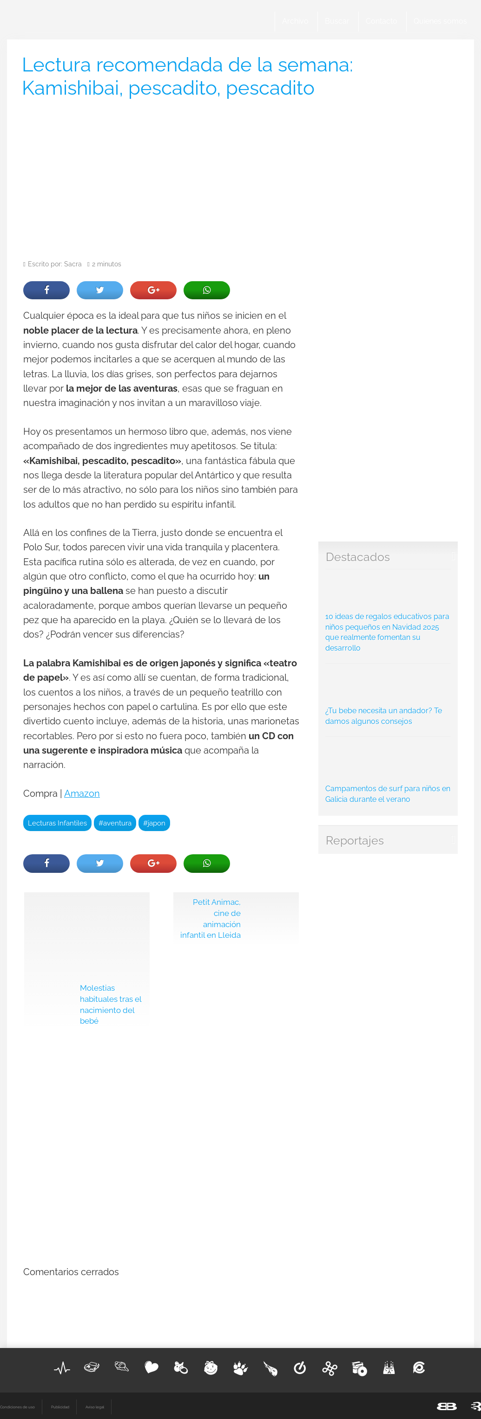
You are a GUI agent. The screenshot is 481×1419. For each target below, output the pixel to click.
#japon (154, 823)
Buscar (337, 21)
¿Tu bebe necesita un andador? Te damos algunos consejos (388, 697)
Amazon (82, 793)
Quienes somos (440, 21)
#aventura (115, 823)
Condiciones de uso (17, 1407)
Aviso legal (95, 1407)
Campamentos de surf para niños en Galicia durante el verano (388, 773)
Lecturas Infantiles (57, 823)
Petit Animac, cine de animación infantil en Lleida (210, 918)
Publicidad (60, 1407)
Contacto (381, 21)
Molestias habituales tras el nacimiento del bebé (110, 1004)
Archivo (295, 21)
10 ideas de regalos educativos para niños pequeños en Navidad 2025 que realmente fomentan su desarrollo (388, 613)
